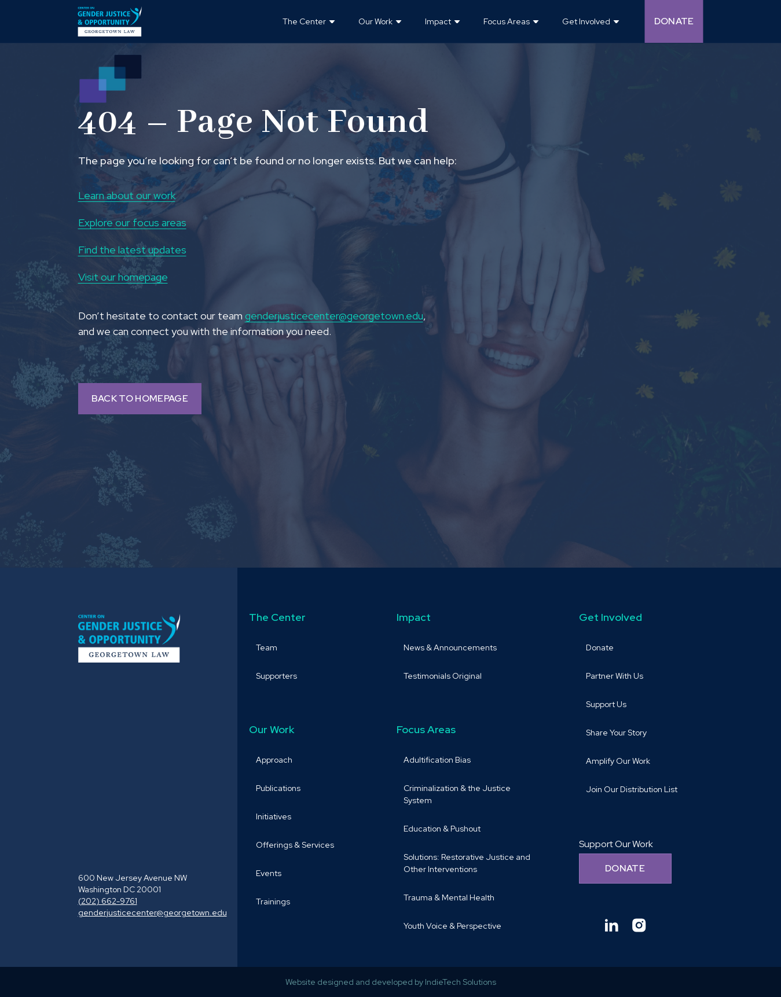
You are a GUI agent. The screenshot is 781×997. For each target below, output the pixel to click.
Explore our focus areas (132, 222)
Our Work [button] (375, 21)
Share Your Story (616, 732)
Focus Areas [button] (506, 21)
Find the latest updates (132, 249)
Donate (600, 647)
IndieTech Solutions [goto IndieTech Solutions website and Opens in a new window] (460, 982)
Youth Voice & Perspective (452, 926)
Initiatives (273, 816)
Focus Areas (426, 729)
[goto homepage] (110, 21)
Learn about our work (126, 195)
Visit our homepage (123, 277)
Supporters (276, 676)
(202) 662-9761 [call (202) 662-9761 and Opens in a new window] (107, 901)
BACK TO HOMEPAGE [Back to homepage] (139, 398)
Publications (278, 788)
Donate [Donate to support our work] (625, 868)
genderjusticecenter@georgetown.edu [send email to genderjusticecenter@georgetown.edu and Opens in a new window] (334, 315)
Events (268, 873)
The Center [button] (304, 21)
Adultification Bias (437, 760)
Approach (274, 760)
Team (266, 647)
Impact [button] (438, 21)
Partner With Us (614, 676)
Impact (414, 617)
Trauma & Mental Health (449, 897)
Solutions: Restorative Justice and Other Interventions (467, 863)
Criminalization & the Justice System (457, 794)
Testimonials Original (443, 676)
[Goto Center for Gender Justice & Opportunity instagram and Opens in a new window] (639, 925)
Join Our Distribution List (631, 789)
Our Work (271, 729)
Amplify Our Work (618, 761)
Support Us (606, 704)
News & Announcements (450, 647)
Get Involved (610, 617)
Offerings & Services (295, 845)
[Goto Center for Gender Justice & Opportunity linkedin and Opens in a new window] (611, 925)
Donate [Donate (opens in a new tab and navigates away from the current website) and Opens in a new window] (674, 21)
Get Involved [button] (586, 21)
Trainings (273, 901)
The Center (277, 617)
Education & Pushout (442, 828)
